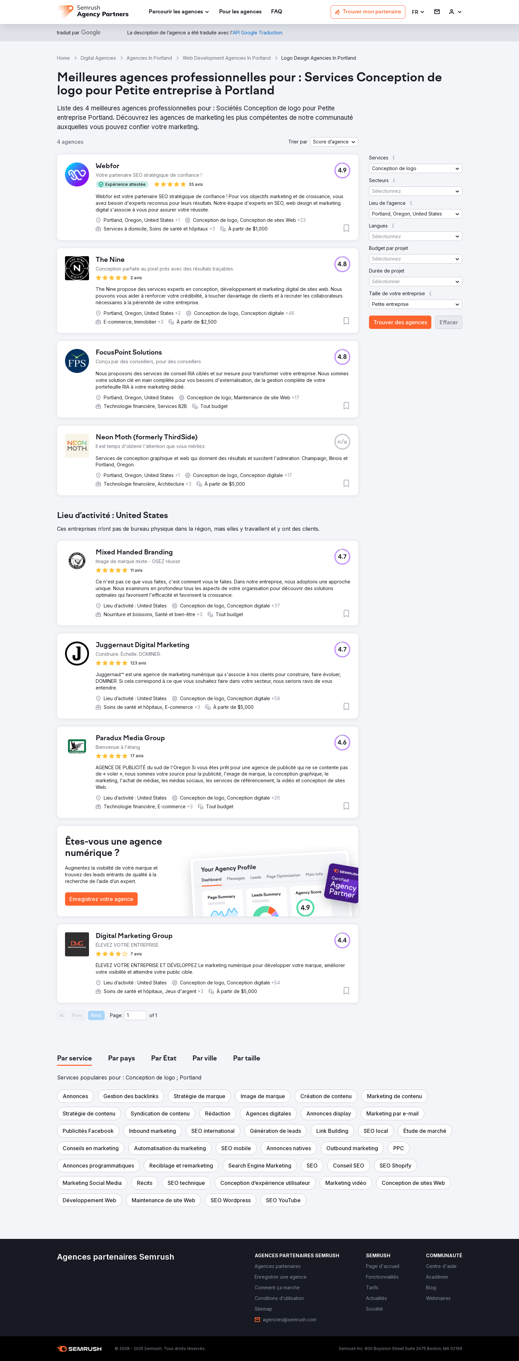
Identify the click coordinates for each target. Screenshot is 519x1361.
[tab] (74, 1058)
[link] (240, 12)
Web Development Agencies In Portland (227, 58)
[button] (418, 12)
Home (63, 58)
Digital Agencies (98, 58)
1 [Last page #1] (156, 1015)
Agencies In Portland (149, 58)
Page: (116, 1015)
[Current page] (135, 1015)
